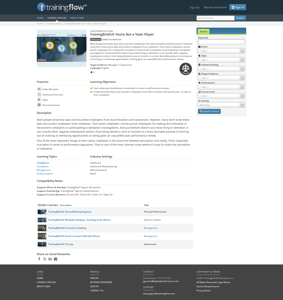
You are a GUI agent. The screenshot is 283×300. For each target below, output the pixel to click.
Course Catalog (54, 23)
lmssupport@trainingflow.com (159, 293)
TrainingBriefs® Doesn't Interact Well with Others (74, 236)
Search (240, 18)
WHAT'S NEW (77, 17)
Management (43, 170)
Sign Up (194, 7)
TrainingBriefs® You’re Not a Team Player (85, 23)
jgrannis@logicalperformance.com (160, 281)
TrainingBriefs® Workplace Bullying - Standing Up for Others (79, 219)
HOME (40, 17)
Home (40, 23)
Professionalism (45, 173)
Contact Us (96, 290)
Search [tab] (203, 31)
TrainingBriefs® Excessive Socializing (67, 227)
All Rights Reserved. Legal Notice (213, 282)
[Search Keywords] (221, 41)
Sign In (237, 7)
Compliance (43, 162)
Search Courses (209, 111)
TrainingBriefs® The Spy (60, 244)
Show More (66, 205)
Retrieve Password (215, 7)
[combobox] (221, 50)
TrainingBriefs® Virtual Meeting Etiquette (69, 211)
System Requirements (208, 286)
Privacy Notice (204, 290)
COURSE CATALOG (56, 17)
